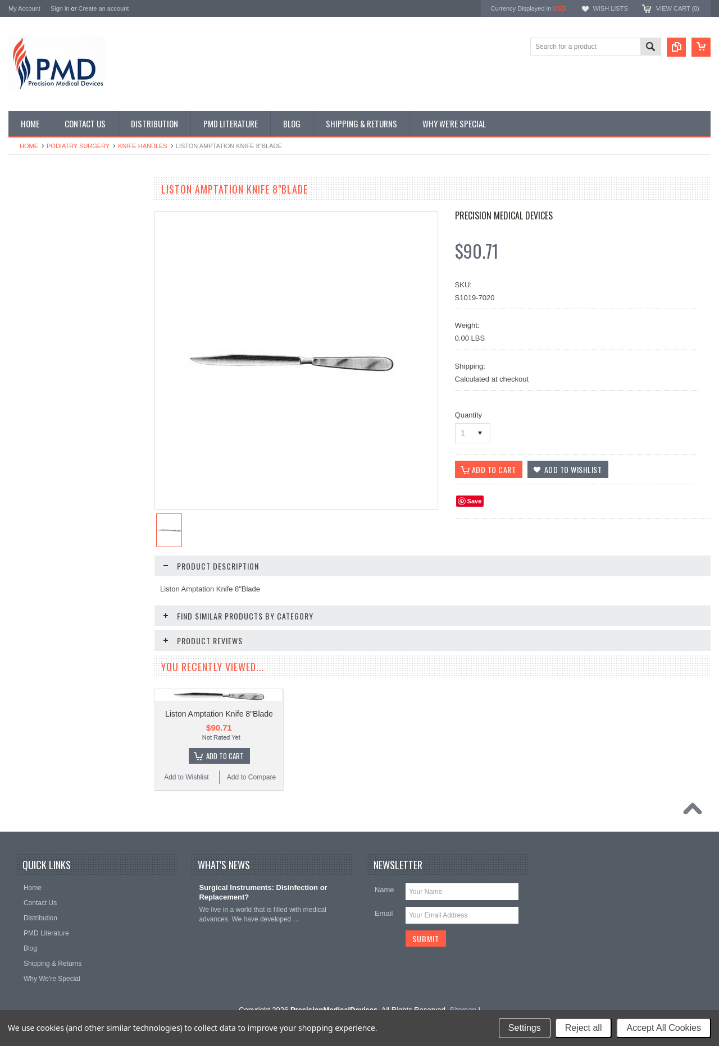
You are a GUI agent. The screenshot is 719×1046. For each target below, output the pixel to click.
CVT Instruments (40, 210)
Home (29, 146)
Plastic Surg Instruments (51, 420)
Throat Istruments (41, 476)
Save (474, 501)
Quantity (468, 415)
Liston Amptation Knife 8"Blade (219, 743)
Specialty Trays (37, 229)
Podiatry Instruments (45, 439)
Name (384, 939)
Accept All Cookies (663, 1028)
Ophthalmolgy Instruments (54, 382)
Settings (524, 1028)
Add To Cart (82, 648)
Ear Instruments (38, 268)
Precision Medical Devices (504, 215)
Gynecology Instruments (51, 324)
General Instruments (45, 305)
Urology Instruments (45, 495)
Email (384, 963)
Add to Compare (109, 669)
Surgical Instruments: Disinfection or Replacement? (263, 942)
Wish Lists (610, 8)
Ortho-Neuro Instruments (52, 401)
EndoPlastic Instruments (51, 287)
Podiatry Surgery (78, 146)
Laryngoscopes (37, 343)
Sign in (60, 8)
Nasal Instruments (42, 362)
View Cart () (677, 8)
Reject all (583, 1028)
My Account (24, 8)
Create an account (103, 8)
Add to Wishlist (42, 669)
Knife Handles (142, 146)
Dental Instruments (43, 249)
